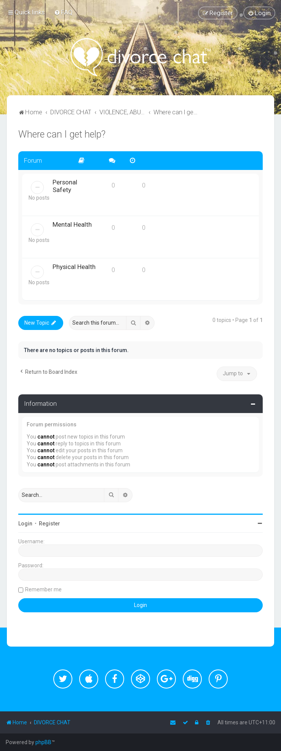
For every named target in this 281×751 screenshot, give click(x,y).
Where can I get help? (61, 134)
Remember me (43, 589)
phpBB (43, 742)
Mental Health (72, 224)
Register (49, 523)
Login (25, 523)
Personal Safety (65, 186)
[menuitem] (63, 12)
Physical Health (74, 267)
